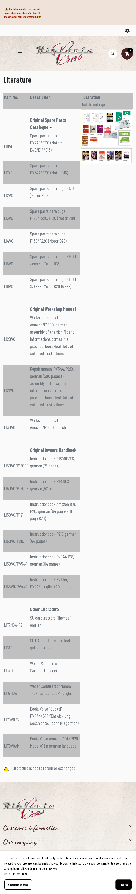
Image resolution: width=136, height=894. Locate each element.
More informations (15, 873)
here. (55, 868)
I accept (123, 884)
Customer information (31, 828)
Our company (20, 842)
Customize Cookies (18, 884)
